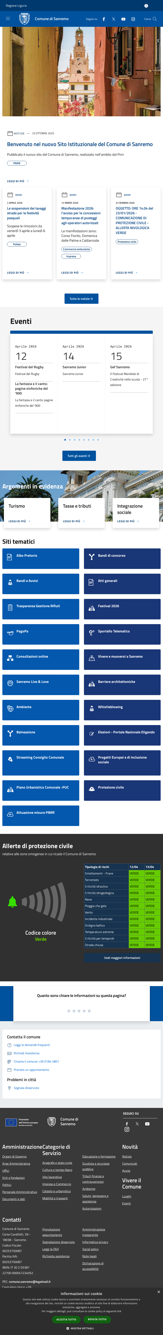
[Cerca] (154, 19)
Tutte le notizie (81, 298)
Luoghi (126, 1196)
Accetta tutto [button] (66, 1319)
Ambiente (88, 1188)
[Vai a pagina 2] (70, 440)
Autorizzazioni (91, 1208)
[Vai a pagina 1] (65, 440)
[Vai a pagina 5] (84, 440)
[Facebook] (102, 18)
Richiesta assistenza (55, 1256)
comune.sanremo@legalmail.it (30, 1281)
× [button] (158, 1292)
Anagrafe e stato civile (57, 1162)
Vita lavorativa (52, 1177)
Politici (6, 1184)
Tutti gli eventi (79, 455)
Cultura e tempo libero (57, 1169)
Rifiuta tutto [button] (97, 1319)
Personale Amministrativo (19, 1192)
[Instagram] (132, 18)
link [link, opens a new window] (119, 1311)
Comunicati (129, 1163)
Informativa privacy (95, 1242)
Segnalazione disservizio (58, 1242)
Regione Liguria (16, 5)
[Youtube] (122, 18)
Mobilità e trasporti (55, 1198)
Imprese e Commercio (56, 1184)
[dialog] (81, 1311)
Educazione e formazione (99, 1156)
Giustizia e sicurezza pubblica (95, 1166)
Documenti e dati (13, 1199)
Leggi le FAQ (50, 1249)
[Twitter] (112, 18)
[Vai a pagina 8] (98, 440)
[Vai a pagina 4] (79, 440)
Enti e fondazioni (13, 1177)
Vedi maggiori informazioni (122, 957)
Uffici (5, 1170)
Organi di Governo (14, 1156)
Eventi (126, 1203)
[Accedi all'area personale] (146, 5)
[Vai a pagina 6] (88, 440)
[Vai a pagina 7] (93, 440)
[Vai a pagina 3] (74, 440)
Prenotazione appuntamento (52, 1232)
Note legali (89, 1256)
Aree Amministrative (16, 1163)
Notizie (19, 133)
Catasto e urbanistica (56, 1191)
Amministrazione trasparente (93, 1232)
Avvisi (14, 195)
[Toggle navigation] (7, 18)
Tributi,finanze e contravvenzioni (93, 1179)
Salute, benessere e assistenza (95, 1198)
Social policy (90, 1249)
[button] (81, 1328)
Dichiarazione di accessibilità (93, 1266)
